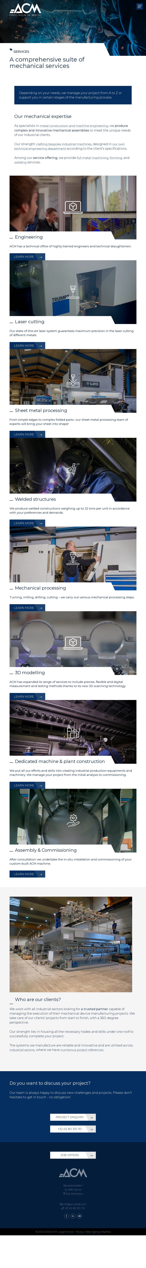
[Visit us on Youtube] (79, 1248)
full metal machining (93, 158)
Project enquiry (69, 1145)
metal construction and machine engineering (75, 126)
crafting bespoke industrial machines (65, 144)
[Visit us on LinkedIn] (73, 1248)
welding (20, 162)
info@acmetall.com (74, 1236)
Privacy (80, 1264)
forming (117, 158)
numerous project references (85, 1075)
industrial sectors (23, 1075)
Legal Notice (66, 1264)
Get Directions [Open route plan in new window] (74, 1226)
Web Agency (92, 1264)
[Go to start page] (26, 6)
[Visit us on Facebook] (66, 1248)
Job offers (69, 1187)
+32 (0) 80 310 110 (69, 1160)
